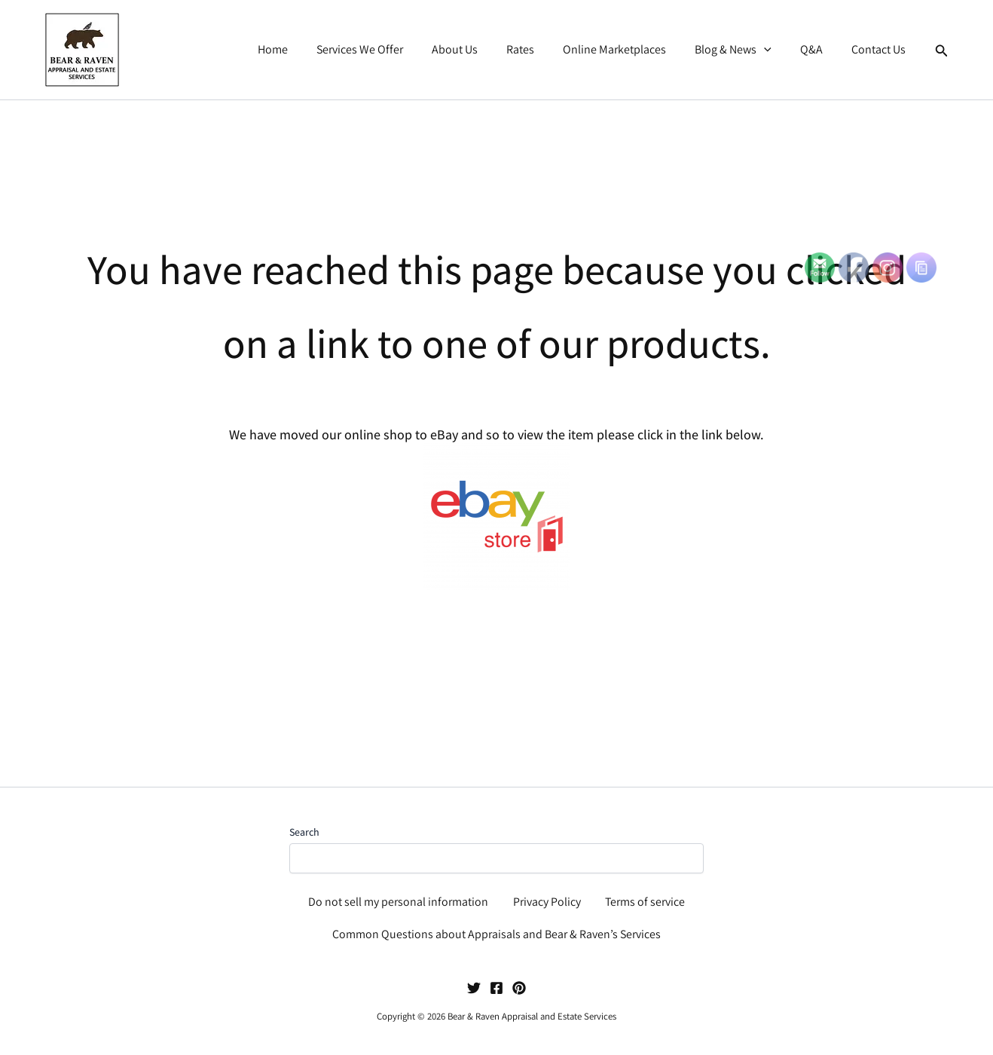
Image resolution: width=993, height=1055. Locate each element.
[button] (775, 50)
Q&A (818, 49)
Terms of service (644, 900)
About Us (480, 49)
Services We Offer (389, 49)
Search (304, 829)
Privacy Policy (546, 900)
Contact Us (881, 49)
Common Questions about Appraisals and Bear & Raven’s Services (496, 934)
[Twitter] (474, 988)
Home (307, 49)
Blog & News (744, 50)
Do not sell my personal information (398, 900)
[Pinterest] (519, 988)
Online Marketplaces (630, 49)
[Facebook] (496, 988)
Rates (541, 49)
